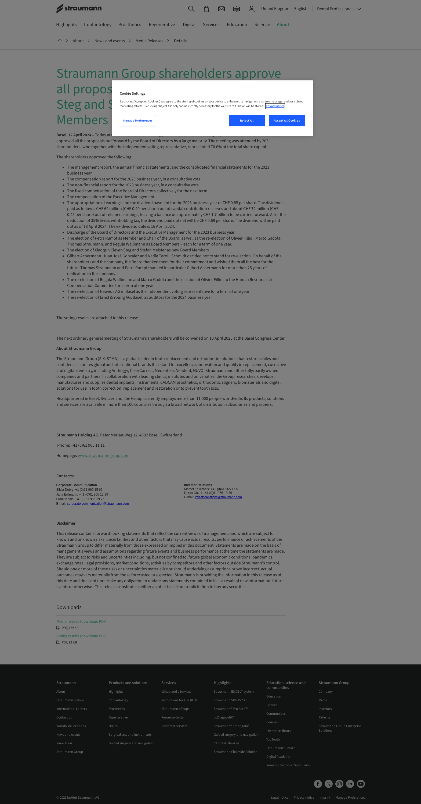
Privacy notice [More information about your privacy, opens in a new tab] (275, 106)
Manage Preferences (138, 120)
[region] (212, 108)
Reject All (247, 120)
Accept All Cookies (287, 120)
